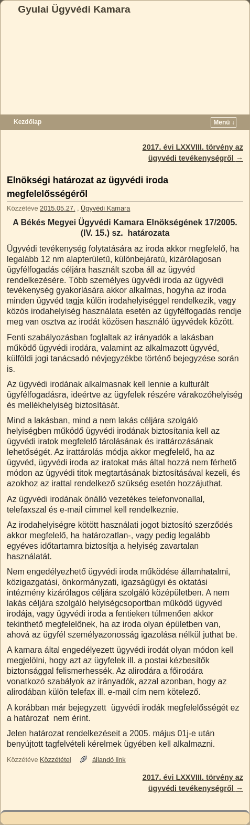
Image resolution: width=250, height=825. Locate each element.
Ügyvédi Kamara (105, 208)
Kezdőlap (27, 122)
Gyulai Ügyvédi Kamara (74, 9)
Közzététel (55, 760)
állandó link (109, 760)
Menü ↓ (224, 122)
